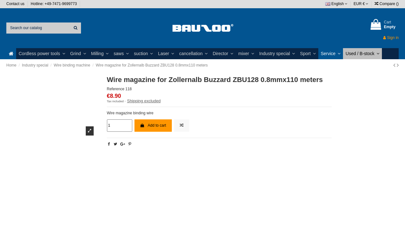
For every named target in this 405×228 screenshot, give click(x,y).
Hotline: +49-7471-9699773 (54, 4)
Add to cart (153, 125)
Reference (115, 89)
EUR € (361, 4)
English (336, 4)
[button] (42, 53)
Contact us (16, 4)
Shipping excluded (143, 100)
